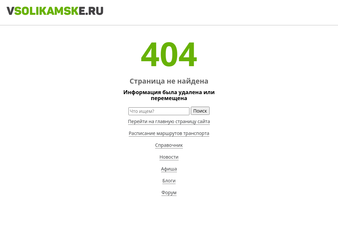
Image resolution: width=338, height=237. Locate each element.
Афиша (169, 169)
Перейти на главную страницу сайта (169, 121)
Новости (168, 157)
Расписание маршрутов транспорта (169, 133)
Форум (168, 192)
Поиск (200, 111)
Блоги (169, 180)
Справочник (169, 145)
